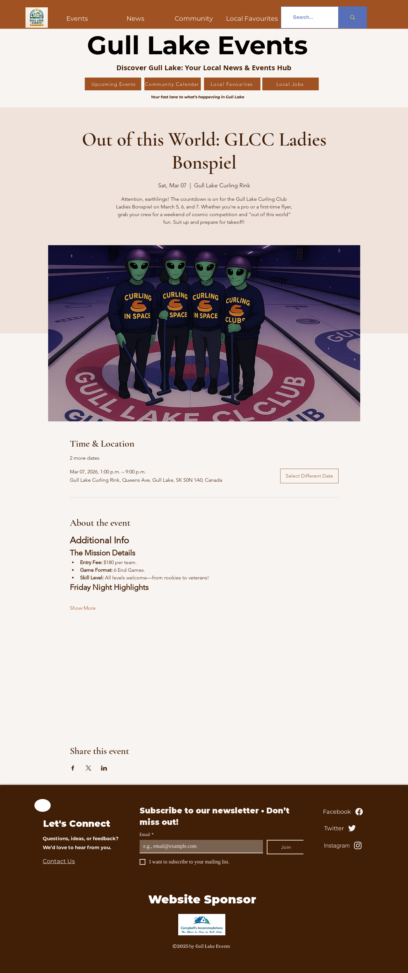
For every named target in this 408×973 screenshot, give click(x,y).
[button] (193, 18)
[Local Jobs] (290, 84)
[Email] (199, 846)
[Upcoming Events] (113, 84)
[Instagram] (343, 845)
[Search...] (303, 17)
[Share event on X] (88, 768)
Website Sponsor (202, 899)
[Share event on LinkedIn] (104, 768)
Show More (83, 608)
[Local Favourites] (232, 84)
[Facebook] (343, 811)
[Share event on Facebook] (73, 768)
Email (147, 834)
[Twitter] (340, 828)
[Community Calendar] (172, 84)
